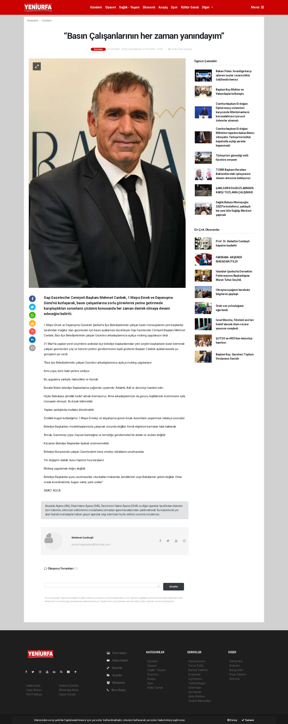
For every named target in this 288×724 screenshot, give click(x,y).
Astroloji (234, 678)
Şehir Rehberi (196, 696)
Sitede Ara (235, 661)
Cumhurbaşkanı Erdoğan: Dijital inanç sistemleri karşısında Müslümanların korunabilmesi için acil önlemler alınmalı (232, 112)
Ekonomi (149, 7)
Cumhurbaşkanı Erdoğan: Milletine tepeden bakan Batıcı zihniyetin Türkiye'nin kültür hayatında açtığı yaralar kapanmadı (235, 137)
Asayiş (163, 7)
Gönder (173, 586)
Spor (174, 7)
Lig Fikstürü (195, 678)
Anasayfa (32, 20)
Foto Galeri (117, 653)
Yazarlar (115, 667)
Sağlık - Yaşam (129, 7)
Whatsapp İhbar (68, 690)
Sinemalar (194, 687)
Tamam (248, 720)
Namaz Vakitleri (198, 670)
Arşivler (114, 675)
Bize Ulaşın (116, 690)
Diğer (206, 7)
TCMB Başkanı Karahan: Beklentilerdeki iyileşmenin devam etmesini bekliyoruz (233, 174)
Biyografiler (236, 670)
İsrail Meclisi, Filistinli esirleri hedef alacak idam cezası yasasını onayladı (235, 324)
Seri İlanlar (194, 692)
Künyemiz (116, 682)
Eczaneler (194, 674)
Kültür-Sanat (190, 7)
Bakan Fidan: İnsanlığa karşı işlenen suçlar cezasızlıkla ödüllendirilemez (234, 75)
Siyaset (110, 7)
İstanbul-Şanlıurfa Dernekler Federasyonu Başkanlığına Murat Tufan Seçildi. (234, 275)
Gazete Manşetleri (199, 700)
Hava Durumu (196, 661)
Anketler (234, 665)
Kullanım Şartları (69, 685)
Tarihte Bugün (197, 683)
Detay (232, 720)
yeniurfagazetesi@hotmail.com (91, 544)
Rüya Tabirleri (237, 674)
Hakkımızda (33, 685)
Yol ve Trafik (196, 665)
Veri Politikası (34, 694)
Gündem (96, 7)
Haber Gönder (67, 694)
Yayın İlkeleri (33, 690)
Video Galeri (117, 660)
